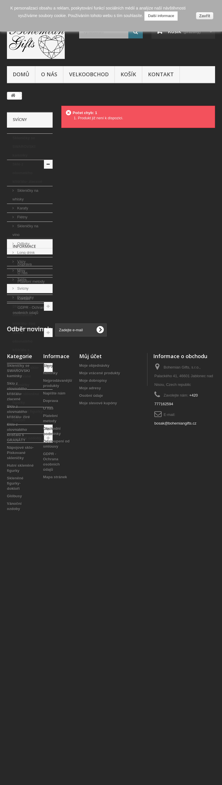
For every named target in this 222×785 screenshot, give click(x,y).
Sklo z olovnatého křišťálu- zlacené (27, 173)
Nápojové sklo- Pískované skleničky (25, 376)
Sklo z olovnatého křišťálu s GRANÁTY (22, 345)
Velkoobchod (89, 74)
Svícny (22, 288)
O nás (49, 74)
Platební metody (30, 493)
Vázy (21, 261)
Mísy (20, 270)
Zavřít (204, 16)
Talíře (21, 279)
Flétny (21, 217)
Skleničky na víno (25, 230)
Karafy (22, 208)
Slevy (48, 605)
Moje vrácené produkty (99, 613)
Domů (21, 74)
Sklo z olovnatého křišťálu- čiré (23, 315)
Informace (24, 460)
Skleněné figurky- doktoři (28, 415)
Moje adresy (90, 628)
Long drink (25, 252)
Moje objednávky (94, 605)
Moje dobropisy (93, 620)
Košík (128, 74)
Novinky (50, 613)
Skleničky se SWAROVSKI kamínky (23, 146)
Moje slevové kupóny (98, 643)
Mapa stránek (55, 717)
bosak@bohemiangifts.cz (175, 663)
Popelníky (25, 297)
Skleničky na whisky (25, 194)
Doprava (24, 475)
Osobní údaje (91, 635)
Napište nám (54, 633)
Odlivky (22, 243)
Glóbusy (19, 429)
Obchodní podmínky (33, 501)
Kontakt (161, 74)
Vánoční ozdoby (26, 438)
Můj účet (90, 595)
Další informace (161, 16)
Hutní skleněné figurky (25, 398)
